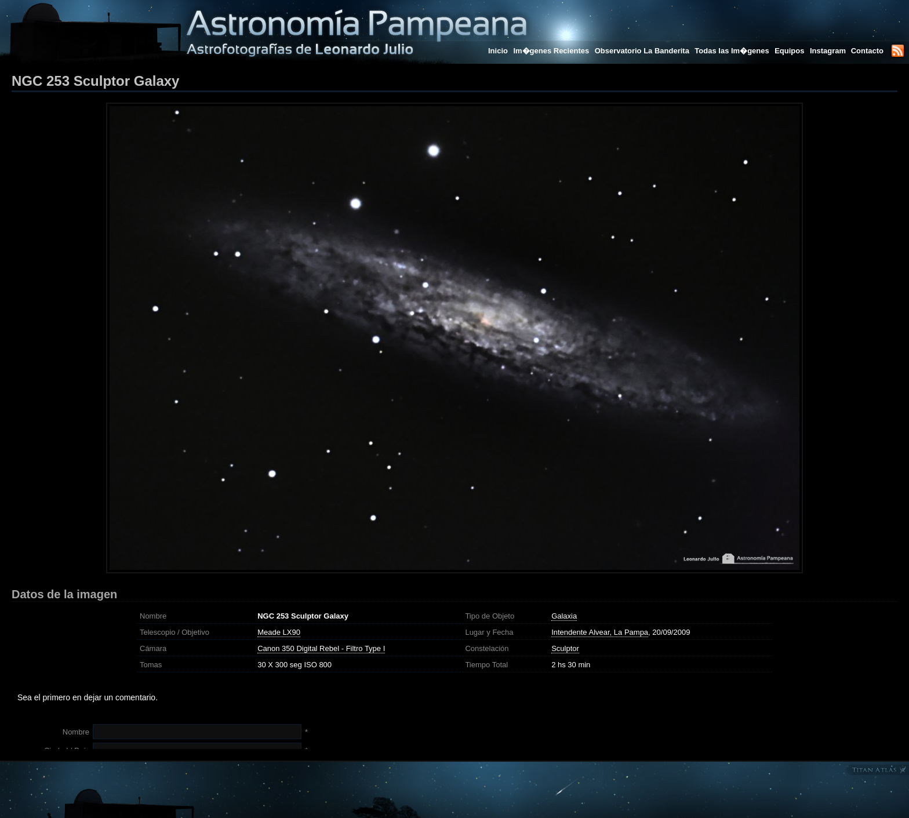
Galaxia (564, 616)
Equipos (789, 50)
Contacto (867, 50)
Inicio (498, 50)
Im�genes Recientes (551, 50)
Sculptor (565, 648)
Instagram (829, 50)
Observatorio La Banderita (642, 50)
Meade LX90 (278, 632)
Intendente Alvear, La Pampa (599, 632)
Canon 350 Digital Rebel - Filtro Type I (321, 648)
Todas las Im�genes (732, 50)
